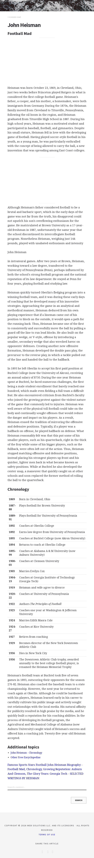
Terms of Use (47, 834)
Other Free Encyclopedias (25, 757)
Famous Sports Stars (21, 764)
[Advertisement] (47, 61)
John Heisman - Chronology (26, 752)
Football (41, 764)
